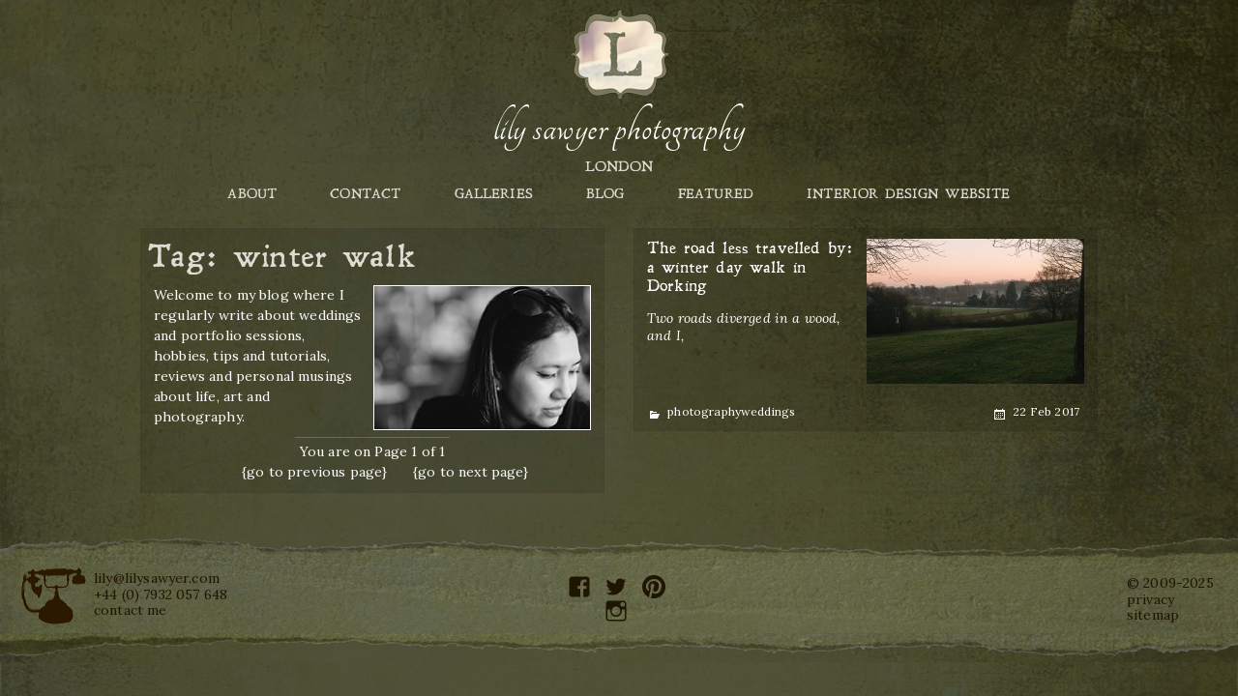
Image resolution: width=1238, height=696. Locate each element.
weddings (768, 411)
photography (704, 411)
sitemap (1153, 615)
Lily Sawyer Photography (619, 128)
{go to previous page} (314, 471)
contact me (130, 610)
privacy (1150, 599)
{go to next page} (471, 471)
